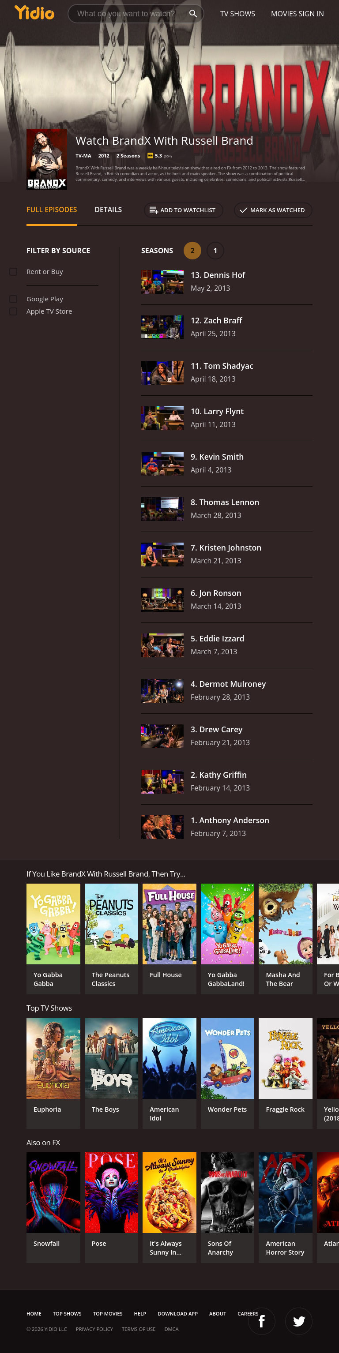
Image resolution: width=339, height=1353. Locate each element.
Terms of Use (138, 1329)
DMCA (171, 1329)
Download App (178, 1313)
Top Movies (108, 1313)
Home (33, 1313)
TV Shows (237, 14)
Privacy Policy (94, 1329)
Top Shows (67, 1313)
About (217, 1313)
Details (108, 209)
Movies (284, 14)
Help (140, 1313)
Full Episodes (51, 209)
